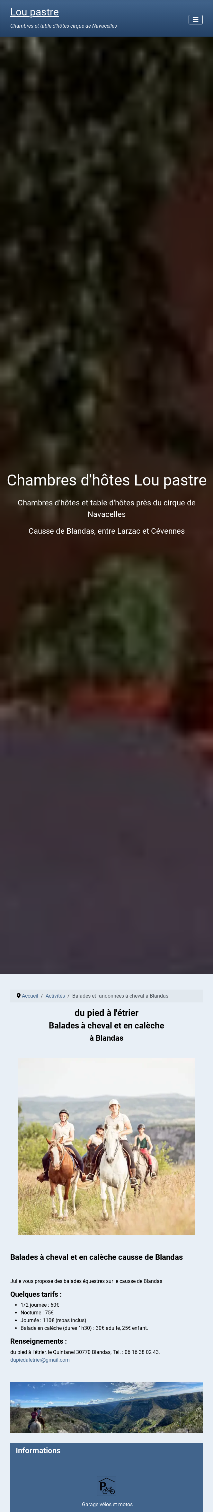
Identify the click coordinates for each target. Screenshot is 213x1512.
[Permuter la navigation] (196, 19)
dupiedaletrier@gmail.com (40, 1360)
